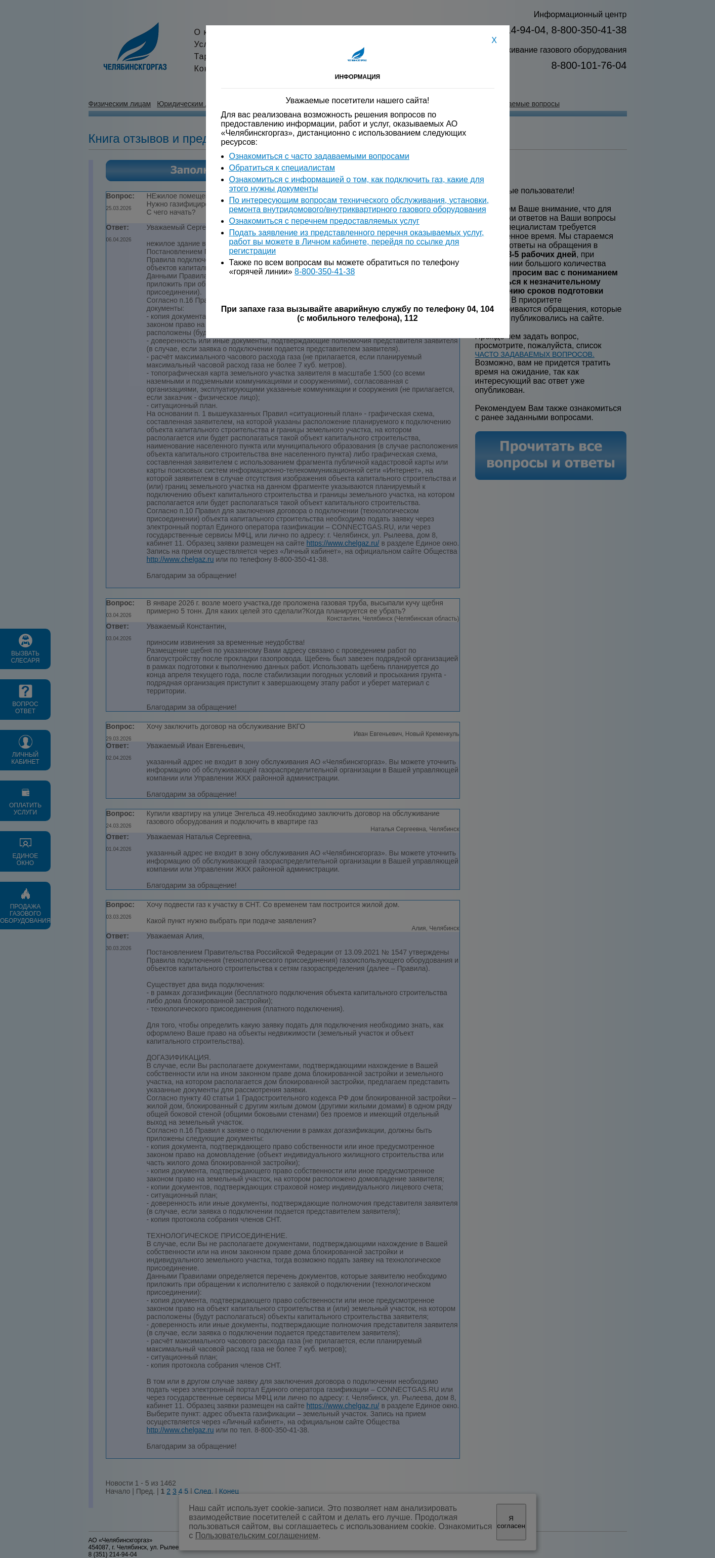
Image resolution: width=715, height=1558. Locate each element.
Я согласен (511, 1522)
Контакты (335, 68)
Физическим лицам (120, 104)
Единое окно (253, 104)
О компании (219, 32)
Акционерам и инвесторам (372, 32)
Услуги (208, 44)
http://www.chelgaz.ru (180, 559)
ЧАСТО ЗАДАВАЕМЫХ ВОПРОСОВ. (535, 354)
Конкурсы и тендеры (237, 68)
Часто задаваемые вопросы (514, 104)
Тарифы (211, 56)
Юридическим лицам (191, 104)
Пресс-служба (345, 44)
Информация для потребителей (332, 104)
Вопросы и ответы (426, 104)
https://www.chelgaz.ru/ (343, 543)
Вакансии (336, 56)
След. (203, 1491)
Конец (229, 1491)
